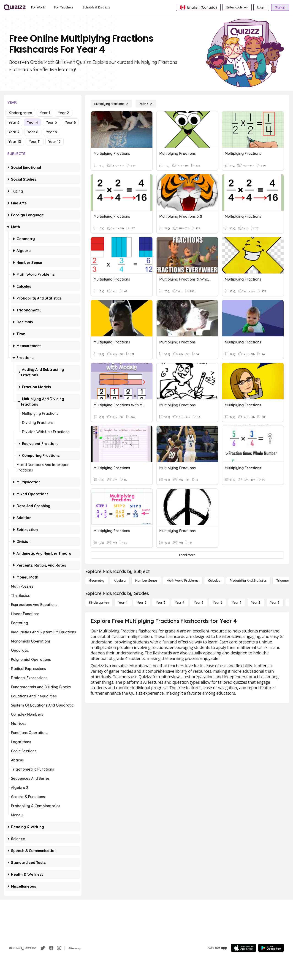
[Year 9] (274, 602)
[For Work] (38, 7)
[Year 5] (198, 602)
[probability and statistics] (248, 580)
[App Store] (243, 948)
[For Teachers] (64, 7)
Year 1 (45, 112)
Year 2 (63, 112)
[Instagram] (59, 948)
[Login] (261, 7)
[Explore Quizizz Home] (15, 7)
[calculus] (214, 580)
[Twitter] (43, 948)
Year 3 (13, 122)
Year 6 (70, 122)
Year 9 (51, 132)
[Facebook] (51, 948)
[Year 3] (160, 602)
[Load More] (187, 555)
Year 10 (14, 141)
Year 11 (35, 141)
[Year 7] (236, 602)
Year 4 (32, 122)
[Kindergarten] (99, 602)
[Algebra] (120, 580)
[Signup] (280, 7)
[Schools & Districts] (96, 7)
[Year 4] (146, 103)
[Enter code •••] (236, 7)
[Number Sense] (146, 580)
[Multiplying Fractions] (111, 103)
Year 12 (54, 141)
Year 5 (51, 122)
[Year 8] (255, 602)
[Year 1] (122, 602)
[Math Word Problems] (182, 580)
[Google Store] (271, 948)
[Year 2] (141, 602)
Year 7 (13, 132)
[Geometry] (96, 580)
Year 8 (32, 132)
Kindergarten (20, 112)
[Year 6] (217, 602)
